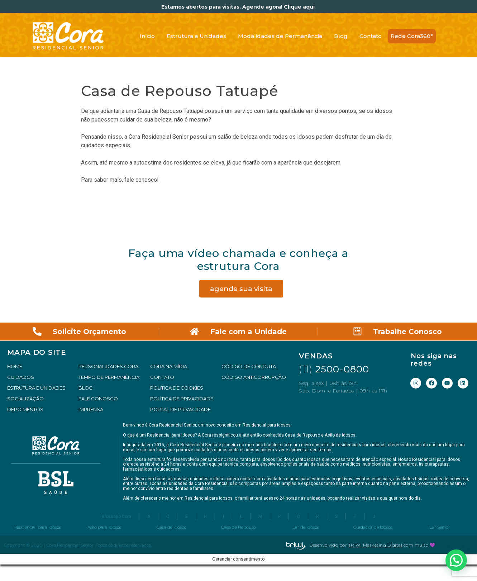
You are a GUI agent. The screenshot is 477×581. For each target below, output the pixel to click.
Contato (370, 36)
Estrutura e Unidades (196, 36)
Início (147, 36)
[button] (456, 560)
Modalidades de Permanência (280, 36)
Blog (341, 36)
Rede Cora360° (412, 36)
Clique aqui (299, 7)
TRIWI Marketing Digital (375, 545)
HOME (14, 366)
